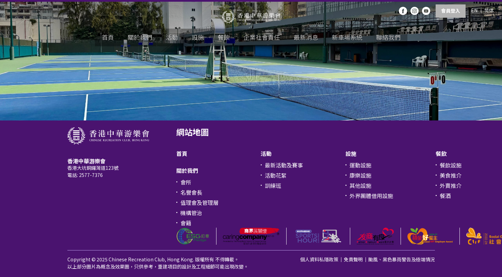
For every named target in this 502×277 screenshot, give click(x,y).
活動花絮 (276, 175)
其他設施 (360, 185)
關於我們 (140, 37)
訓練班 (273, 185)
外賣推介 (450, 185)
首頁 (108, 37)
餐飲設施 (450, 165)
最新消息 (306, 37)
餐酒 (445, 196)
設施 (198, 37)
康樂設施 (360, 175)
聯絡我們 (388, 37)
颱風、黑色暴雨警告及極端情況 (401, 259)
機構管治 (191, 213)
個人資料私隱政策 (319, 259)
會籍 (185, 223)
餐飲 (223, 37)
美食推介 (450, 175)
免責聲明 (353, 259)
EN (474, 10)
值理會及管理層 (199, 202)
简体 (489, 10)
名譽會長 (191, 192)
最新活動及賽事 (284, 165)
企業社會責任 (261, 37)
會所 (185, 182)
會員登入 (450, 10)
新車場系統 (347, 37)
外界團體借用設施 (371, 196)
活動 (172, 37)
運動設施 (360, 165)
